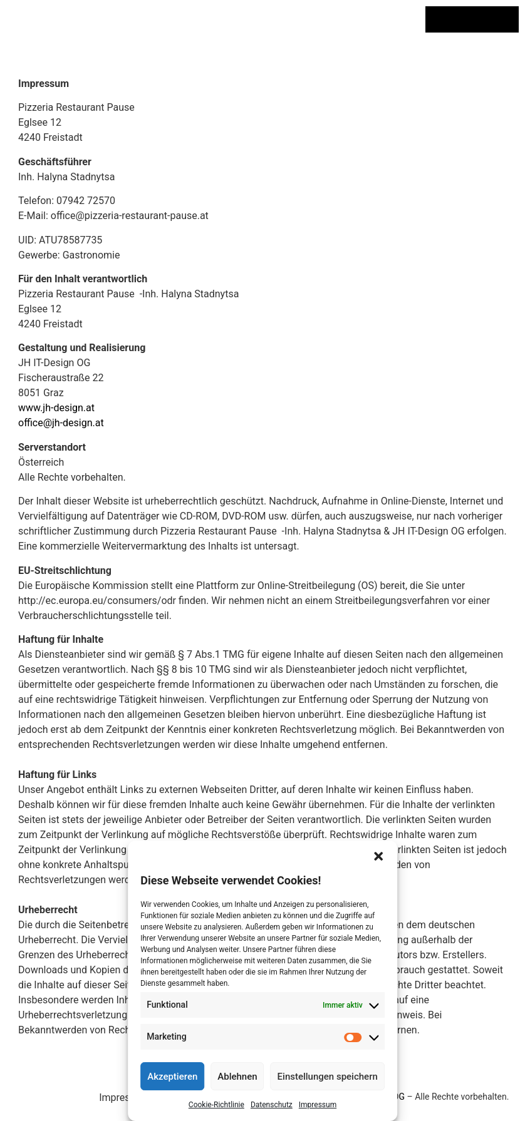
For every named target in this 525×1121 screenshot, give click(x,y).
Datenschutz (272, 1104)
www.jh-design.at (56, 408)
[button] (378, 856)
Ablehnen (237, 1076)
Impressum (317, 1104)
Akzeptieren (172, 1076)
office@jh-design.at (61, 423)
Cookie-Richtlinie (216, 1104)
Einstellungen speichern (328, 1076)
